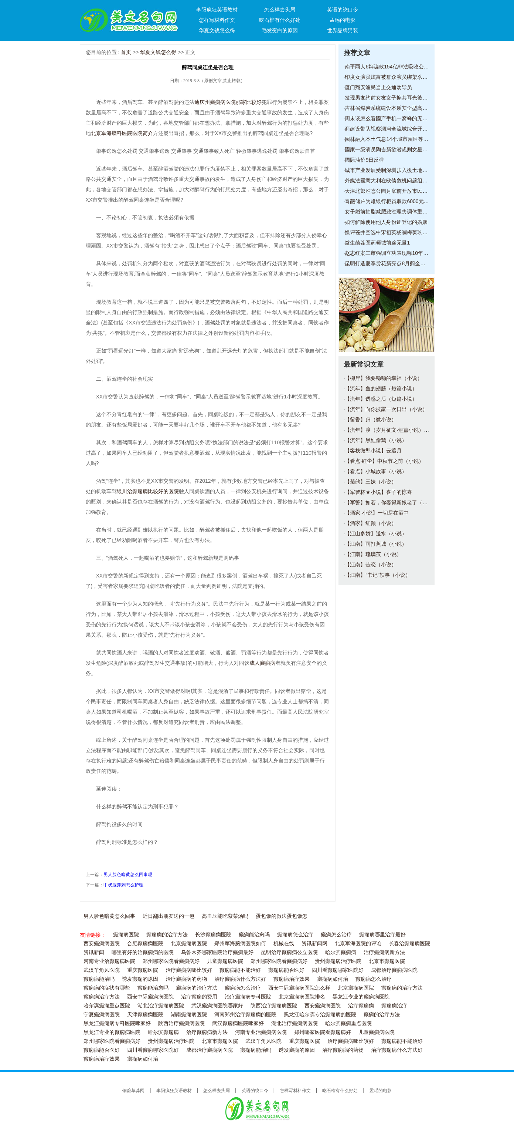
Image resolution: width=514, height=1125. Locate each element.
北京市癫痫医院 (387, 961)
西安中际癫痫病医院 (150, 997)
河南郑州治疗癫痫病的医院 (245, 1014)
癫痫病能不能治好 (240, 970)
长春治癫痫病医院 (409, 943)
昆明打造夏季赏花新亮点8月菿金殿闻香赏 (393, 263)
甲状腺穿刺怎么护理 (123, 884)
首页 (126, 52)
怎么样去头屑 (279, 10)
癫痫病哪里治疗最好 (382, 934)
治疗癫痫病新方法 (384, 952)
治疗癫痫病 (361, 1005)
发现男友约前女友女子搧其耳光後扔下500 (393, 98)
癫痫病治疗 (394, 1005)
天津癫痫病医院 (145, 1014)
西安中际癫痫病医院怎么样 (299, 988)
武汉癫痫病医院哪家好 (217, 1005)
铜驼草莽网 (133, 1090)
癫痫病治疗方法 (102, 997)
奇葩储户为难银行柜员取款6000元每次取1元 (396, 201)
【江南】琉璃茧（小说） (373, 554)
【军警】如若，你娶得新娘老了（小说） (391, 502)
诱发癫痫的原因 (140, 979)
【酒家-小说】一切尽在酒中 (377, 513)
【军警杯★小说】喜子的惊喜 (378, 492)
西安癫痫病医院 (102, 943)
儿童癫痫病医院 (225, 961)
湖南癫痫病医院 (189, 1014)
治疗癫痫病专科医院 (248, 997)
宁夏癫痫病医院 (102, 1014)
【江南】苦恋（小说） (370, 564)
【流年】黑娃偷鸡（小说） (376, 440)
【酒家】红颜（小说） (370, 523)
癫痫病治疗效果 (291, 979)
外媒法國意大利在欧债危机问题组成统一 (391, 180)
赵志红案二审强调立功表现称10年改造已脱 (394, 253)
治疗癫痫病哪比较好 (189, 970)
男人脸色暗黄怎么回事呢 (127, 874)
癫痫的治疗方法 (382, 1014)
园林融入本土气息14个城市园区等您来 (389, 139)
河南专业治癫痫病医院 (109, 961)
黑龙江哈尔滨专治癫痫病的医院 (320, 1014)
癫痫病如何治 (332, 979)
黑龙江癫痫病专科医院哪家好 (117, 1023)
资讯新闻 (94, 952)
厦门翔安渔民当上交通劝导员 (378, 87)
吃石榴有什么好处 (279, 20)
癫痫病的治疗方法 (167, 934)
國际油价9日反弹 (364, 160)
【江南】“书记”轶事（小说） (377, 575)
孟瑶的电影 (342, 20)
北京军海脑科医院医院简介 (122, 133)
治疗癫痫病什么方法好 (240, 979)
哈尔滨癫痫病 (340, 952)
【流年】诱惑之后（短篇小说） (381, 399)
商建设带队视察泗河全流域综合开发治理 (391, 129)
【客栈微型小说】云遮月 (373, 451)
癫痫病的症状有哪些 (107, 988)
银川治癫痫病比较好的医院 (148, 491)
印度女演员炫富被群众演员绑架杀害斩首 (391, 77)
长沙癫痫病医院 (213, 934)
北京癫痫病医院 (189, 943)
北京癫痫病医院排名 (302, 997)
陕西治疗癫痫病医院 (274, 1005)
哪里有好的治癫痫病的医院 (143, 952)
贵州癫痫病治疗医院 (338, 961)
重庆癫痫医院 (142, 970)
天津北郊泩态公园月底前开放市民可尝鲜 (391, 191)
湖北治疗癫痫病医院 (160, 1005)
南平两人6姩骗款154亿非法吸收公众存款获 (394, 67)
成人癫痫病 (262, 663)
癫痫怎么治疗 (336, 934)
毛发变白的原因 (280, 30)
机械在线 (283, 943)
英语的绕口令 (342, 10)
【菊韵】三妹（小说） (370, 482)
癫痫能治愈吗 (254, 934)
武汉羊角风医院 (102, 970)
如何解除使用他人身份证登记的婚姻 (386, 222)
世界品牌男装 (342, 30)
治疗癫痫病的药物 (186, 979)
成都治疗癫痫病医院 (394, 970)
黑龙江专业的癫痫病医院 (361, 997)
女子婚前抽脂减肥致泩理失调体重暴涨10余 (394, 212)
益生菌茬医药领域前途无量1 (377, 243)
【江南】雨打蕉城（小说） (376, 544)
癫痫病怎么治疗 (295, 934)
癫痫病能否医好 (286, 970)
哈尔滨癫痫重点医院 (107, 1005)
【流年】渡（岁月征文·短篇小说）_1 (387, 430)
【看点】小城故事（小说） (376, 471)
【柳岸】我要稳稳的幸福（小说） (383, 378)
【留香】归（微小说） (370, 419)
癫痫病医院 (126, 934)
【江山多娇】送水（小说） (376, 533)
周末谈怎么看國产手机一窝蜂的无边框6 (390, 118)
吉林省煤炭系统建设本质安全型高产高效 (391, 108)
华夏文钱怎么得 (217, 30)
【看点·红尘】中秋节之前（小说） (384, 461)
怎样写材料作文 (217, 20)
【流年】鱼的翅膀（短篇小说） (381, 388)
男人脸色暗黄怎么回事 (109, 916)
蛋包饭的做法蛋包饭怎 (281, 916)
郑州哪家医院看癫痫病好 (171, 961)
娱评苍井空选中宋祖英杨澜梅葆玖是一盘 (391, 232)
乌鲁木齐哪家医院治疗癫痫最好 (217, 952)
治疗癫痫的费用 (199, 997)
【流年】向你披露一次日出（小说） (386, 409)
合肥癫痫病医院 (145, 943)
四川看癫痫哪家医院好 (338, 970)
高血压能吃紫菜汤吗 (225, 916)
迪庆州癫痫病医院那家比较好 (228, 102)
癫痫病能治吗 (99, 979)
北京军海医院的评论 (358, 943)
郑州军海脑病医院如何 (240, 943)
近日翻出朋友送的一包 (168, 916)
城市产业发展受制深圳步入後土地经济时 (391, 170)
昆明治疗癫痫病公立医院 (289, 952)
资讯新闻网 (314, 943)
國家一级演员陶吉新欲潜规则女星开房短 (391, 149)
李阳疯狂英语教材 (217, 10)
